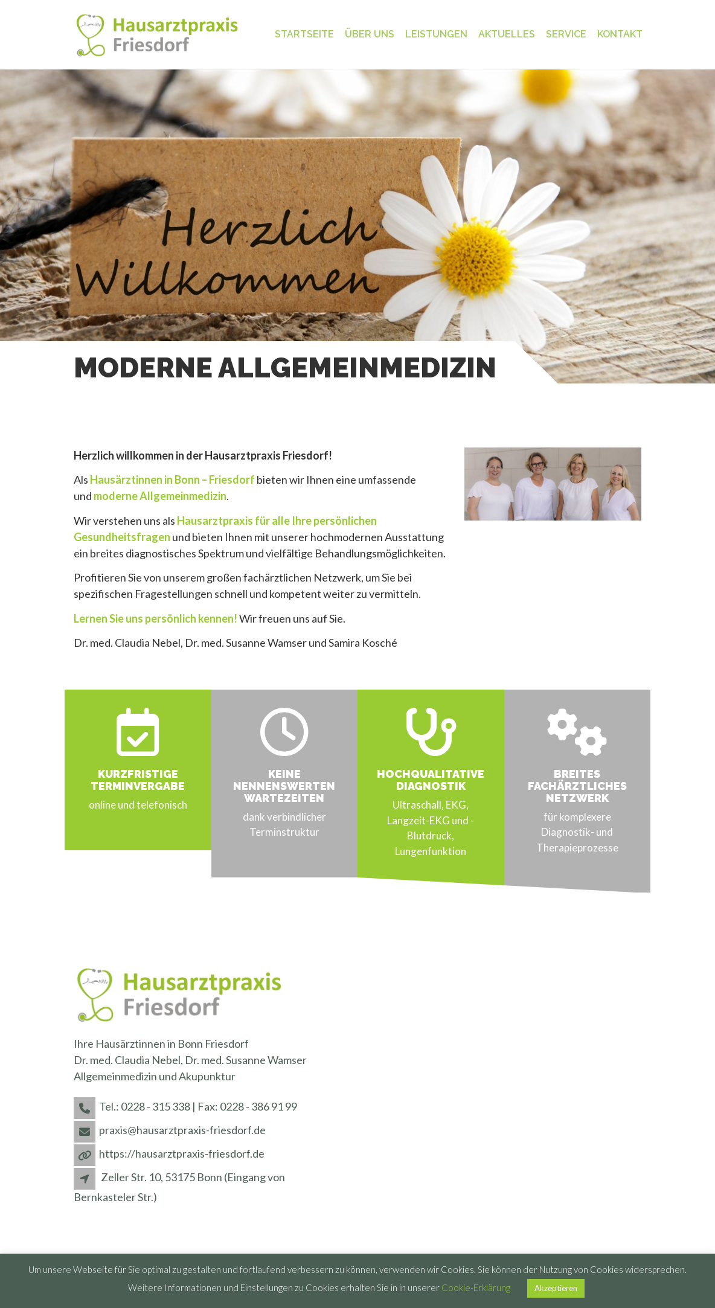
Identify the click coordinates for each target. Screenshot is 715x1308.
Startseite (304, 34)
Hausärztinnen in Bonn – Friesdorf (172, 479)
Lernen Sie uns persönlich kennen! (155, 618)
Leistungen (436, 34)
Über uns (369, 34)
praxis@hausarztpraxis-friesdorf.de (182, 1129)
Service (566, 34)
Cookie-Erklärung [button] (475, 1287)
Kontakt (620, 34)
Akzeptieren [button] (555, 1288)
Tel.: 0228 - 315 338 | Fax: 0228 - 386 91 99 (198, 1106)
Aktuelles (506, 34)
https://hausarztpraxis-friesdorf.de (182, 1153)
